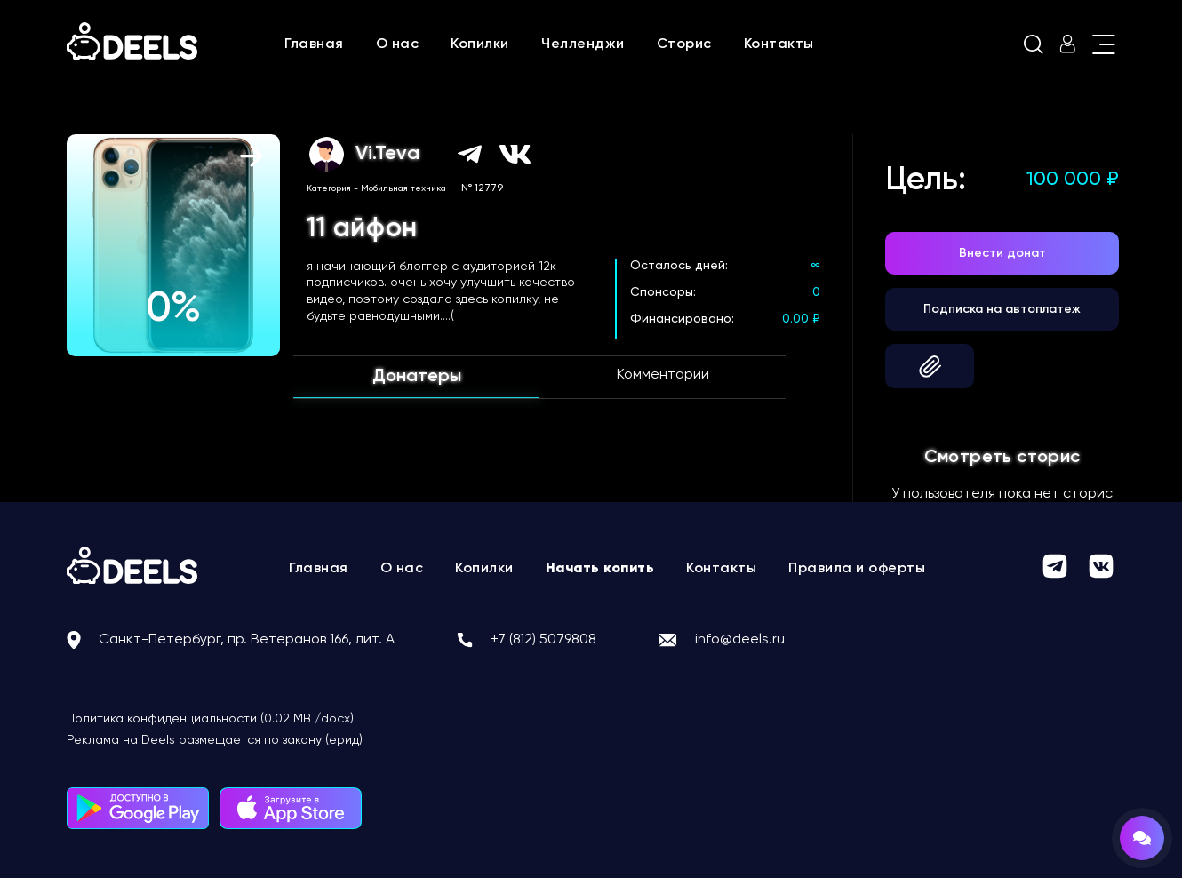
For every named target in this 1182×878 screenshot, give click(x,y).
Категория (329, 188)
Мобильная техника (403, 188)
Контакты (779, 44)
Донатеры (416, 377)
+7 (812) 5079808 (543, 640)
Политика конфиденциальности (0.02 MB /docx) (210, 719)
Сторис (684, 44)
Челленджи (583, 44)
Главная (314, 44)
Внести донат (1002, 253)
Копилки (480, 44)
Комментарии (663, 375)
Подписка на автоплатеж (1002, 309)
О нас (397, 44)
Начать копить (600, 569)
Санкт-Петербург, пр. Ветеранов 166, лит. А (247, 640)
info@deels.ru (740, 640)
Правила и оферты (856, 569)
